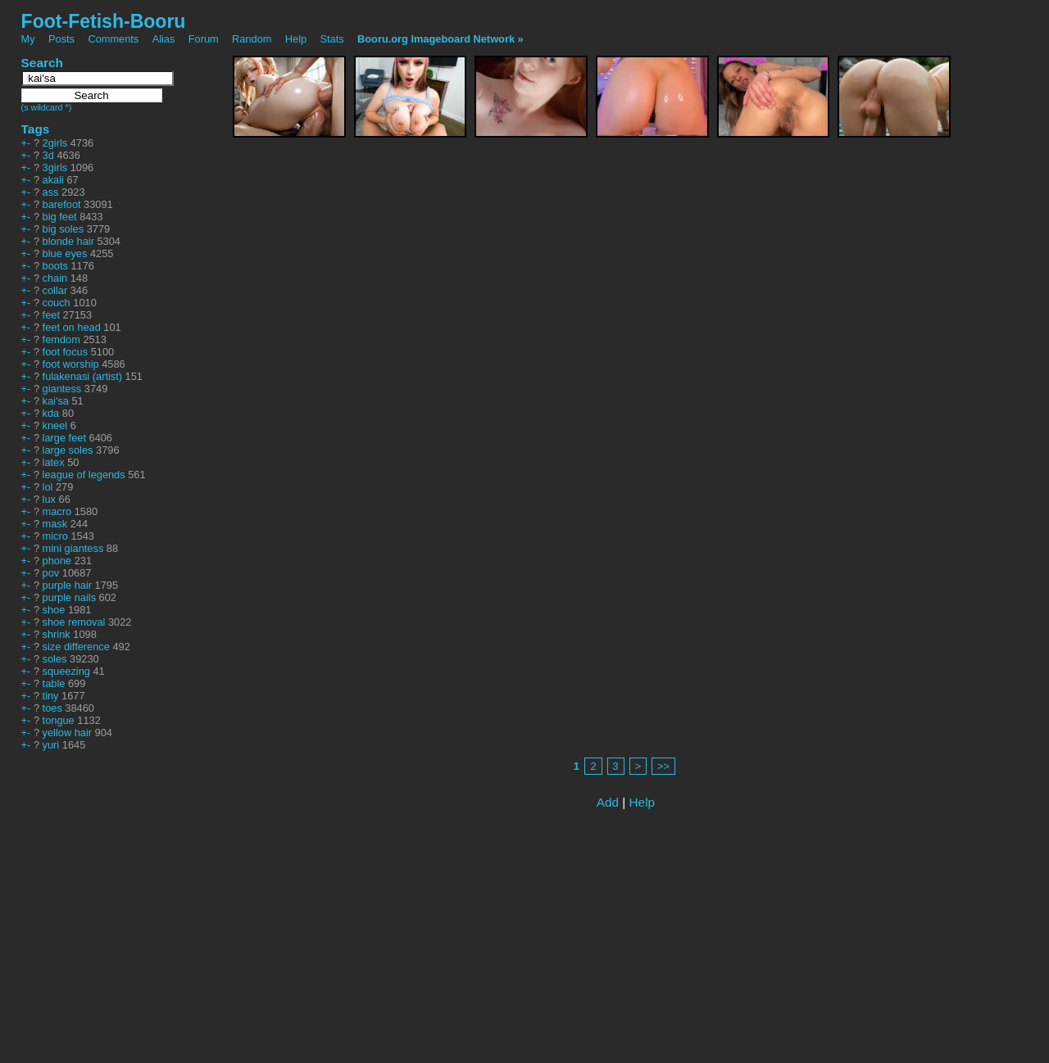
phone (57, 560)
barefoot (62, 204)
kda (51, 413)
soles (55, 659)
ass (51, 192)
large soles (68, 450)
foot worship (71, 364)
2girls (55, 143)
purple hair (67, 585)
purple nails (69, 597)
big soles (63, 229)
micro (55, 536)
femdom (61, 339)
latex (54, 462)
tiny (51, 696)
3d (48, 155)
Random (251, 39)
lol (48, 487)
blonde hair (68, 241)
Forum (203, 39)
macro (57, 511)
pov (51, 573)
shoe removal (74, 622)
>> (663, 766)
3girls (55, 167)
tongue (59, 720)
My (30, 39)
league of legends (84, 474)
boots (55, 266)
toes (52, 708)
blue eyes (65, 253)
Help (296, 39)
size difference (76, 646)
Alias (163, 39)
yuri (51, 745)
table (54, 683)
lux (49, 499)
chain (55, 278)
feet (51, 315)
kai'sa (56, 401)
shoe (54, 610)
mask (55, 524)
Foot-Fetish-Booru (103, 21)
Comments (113, 39)
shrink (56, 634)
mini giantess (73, 548)
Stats (332, 39)
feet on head (72, 327)
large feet (64, 438)
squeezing (66, 671)
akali (53, 180)
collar (55, 290)
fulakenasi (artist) (82, 376)
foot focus (66, 352)
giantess (62, 388)
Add (608, 802)
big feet (60, 216)
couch (56, 302)
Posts (61, 39)
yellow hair (67, 732)
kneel (55, 425)
